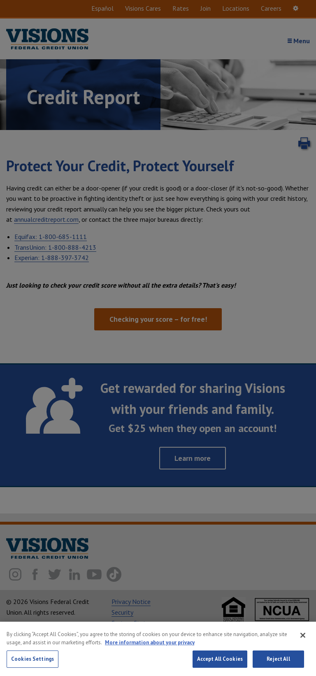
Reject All (278, 663)
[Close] (303, 640)
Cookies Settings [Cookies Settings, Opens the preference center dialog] (32, 663)
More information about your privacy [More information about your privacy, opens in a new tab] (150, 646)
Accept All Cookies (220, 663)
